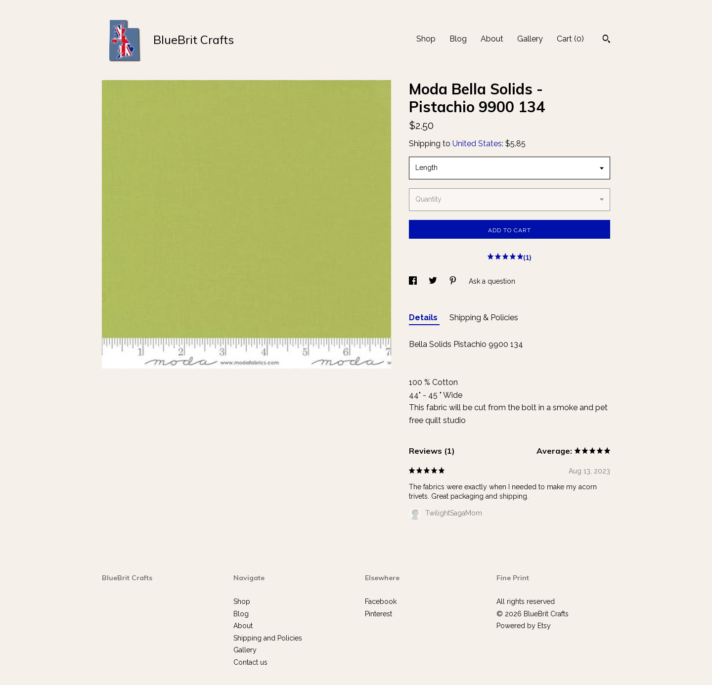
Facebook (381, 601)
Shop (426, 38)
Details (424, 317)
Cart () (570, 38)
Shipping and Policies (267, 638)
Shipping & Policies (483, 317)
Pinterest (378, 614)
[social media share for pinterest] (454, 281)
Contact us (250, 662)
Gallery (530, 38)
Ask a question (492, 281)
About (492, 38)
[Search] (606, 40)
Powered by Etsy (523, 626)
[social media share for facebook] (414, 281)
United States (477, 143)
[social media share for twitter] (434, 281)
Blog (458, 38)
